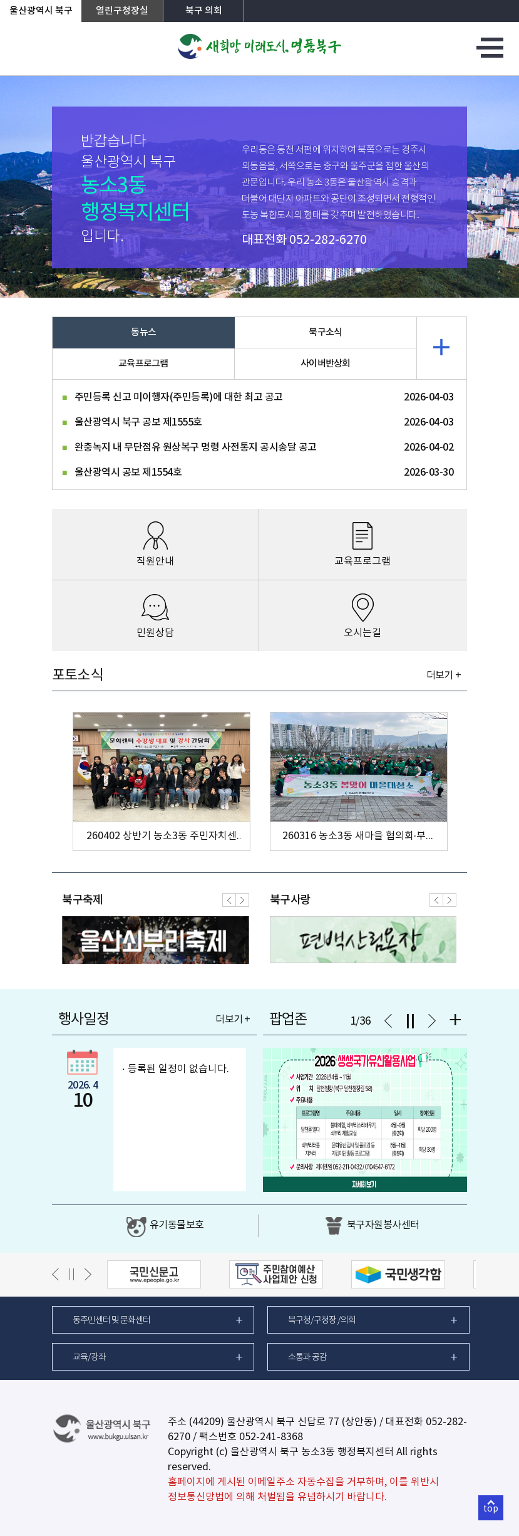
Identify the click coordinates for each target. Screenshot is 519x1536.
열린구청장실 (122, 11)
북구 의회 (203, 11)
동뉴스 (143, 332)
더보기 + (443, 675)
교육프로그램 (143, 363)
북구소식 (325, 332)
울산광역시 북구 (41, 11)
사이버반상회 (326, 363)
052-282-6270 (328, 240)
